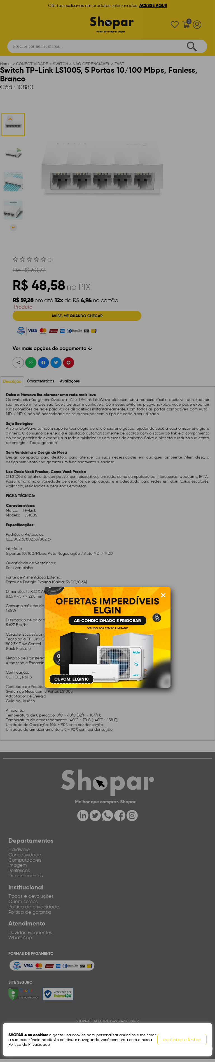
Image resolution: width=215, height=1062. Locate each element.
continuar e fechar (182, 1039)
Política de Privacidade (29, 1044)
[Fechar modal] (163, 595)
